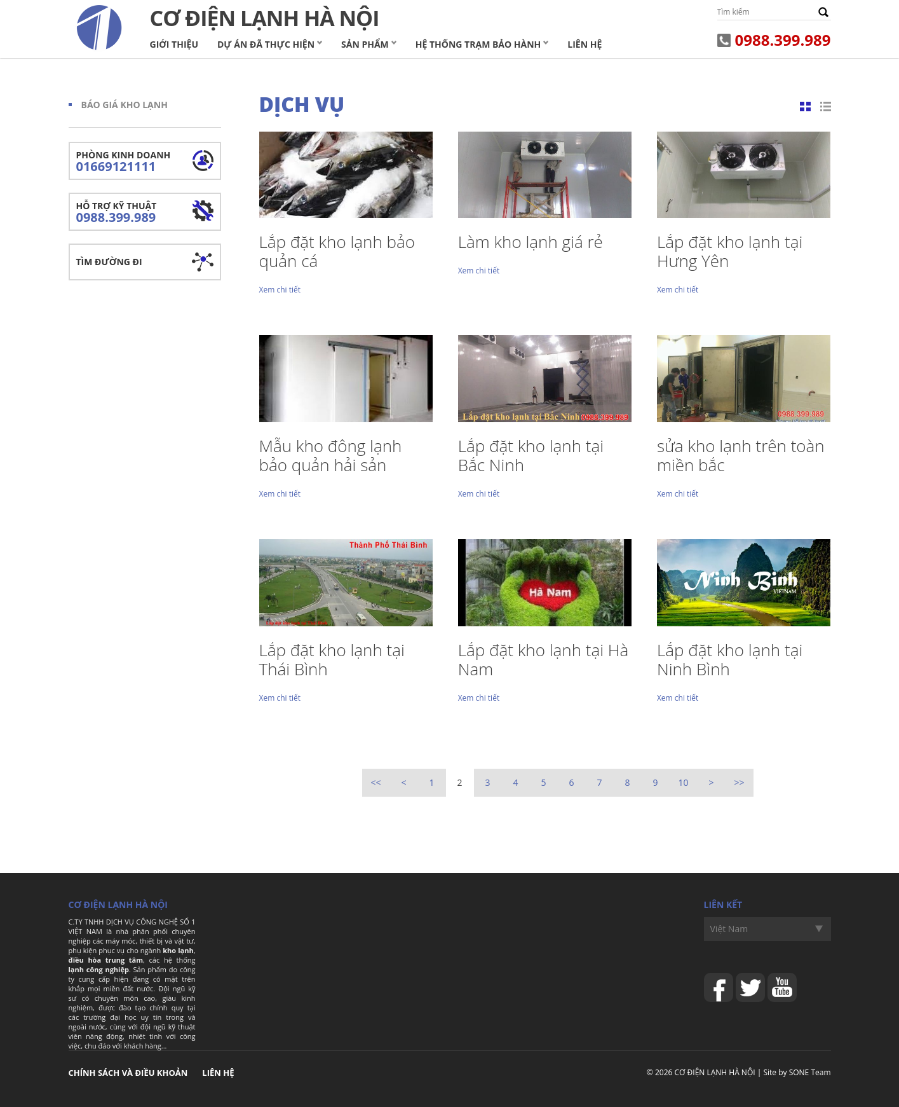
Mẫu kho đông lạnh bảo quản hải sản (330, 455)
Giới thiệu (174, 44)
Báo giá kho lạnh (124, 105)
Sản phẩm (365, 44)
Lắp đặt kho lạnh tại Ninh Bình (729, 659)
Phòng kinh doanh (144, 162)
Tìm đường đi (109, 262)
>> (739, 782)
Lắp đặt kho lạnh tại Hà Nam (543, 659)
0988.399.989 (783, 39)
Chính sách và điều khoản (128, 1072)
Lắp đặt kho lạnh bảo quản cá (337, 251)
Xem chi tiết (280, 289)
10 (683, 782)
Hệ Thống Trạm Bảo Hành (478, 44)
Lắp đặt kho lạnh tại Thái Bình (332, 659)
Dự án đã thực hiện (265, 44)
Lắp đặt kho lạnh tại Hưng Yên (729, 251)
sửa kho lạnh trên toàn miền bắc (741, 455)
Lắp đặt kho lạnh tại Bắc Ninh (531, 455)
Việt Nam (729, 929)
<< (375, 782)
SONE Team (810, 1072)
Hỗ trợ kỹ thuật (144, 213)
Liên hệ (584, 44)
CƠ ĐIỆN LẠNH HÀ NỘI (715, 1072)
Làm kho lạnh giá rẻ (530, 241)
